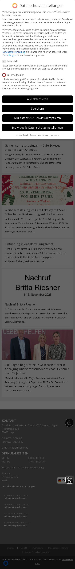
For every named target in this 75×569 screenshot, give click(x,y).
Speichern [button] (37, 107)
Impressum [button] (54, 134)
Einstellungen (9, 53)
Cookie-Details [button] (22, 134)
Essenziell (11, 60)
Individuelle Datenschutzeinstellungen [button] (37, 126)
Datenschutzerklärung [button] (39, 134)
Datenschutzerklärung (13, 50)
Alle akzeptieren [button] (37, 98)
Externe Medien (14, 73)
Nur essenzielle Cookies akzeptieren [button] (37, 117)
